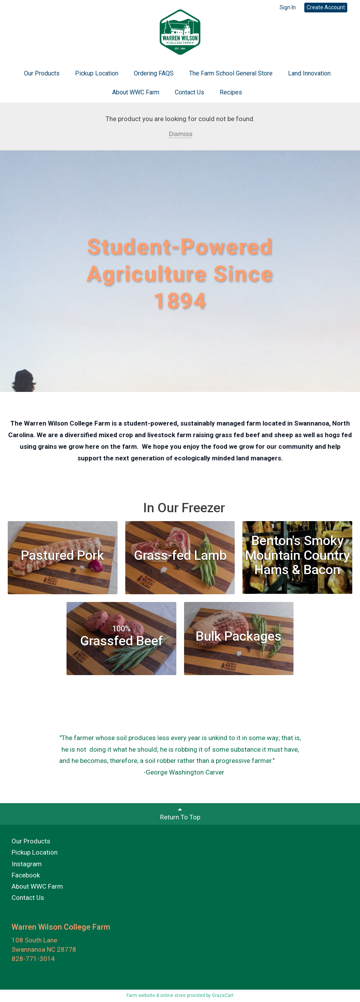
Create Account (326, 7)
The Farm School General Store (231, 73)
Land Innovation (309, 73)
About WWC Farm (135, 92)
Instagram (27, 864)
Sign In (288, 7)
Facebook (26, 875)
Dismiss (180, 134)
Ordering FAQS (154, 73)
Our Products (42, 73)
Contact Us (189, 92)
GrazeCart (223, 995)
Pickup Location (96, 73)
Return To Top (180, 813)
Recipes (231, 92)
